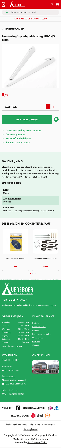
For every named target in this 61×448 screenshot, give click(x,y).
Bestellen (35, 323)
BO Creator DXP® (37, 442)
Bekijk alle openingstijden (12, 346)
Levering (35, 330)
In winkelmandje (27, 119)
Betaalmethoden (39, 327)
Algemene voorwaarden (42, 425)
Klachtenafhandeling (15, 425)
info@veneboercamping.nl (15, 380)
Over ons (36, 342)
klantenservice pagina (47, 305)
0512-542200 (9, 376)
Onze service (37, 338)
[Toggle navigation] (3, 5)
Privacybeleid (30, 429)
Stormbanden (14, 28)
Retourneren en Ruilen (41, 334)
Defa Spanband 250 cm (15, 258)
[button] (52, 5)
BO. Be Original (39, 439)
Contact (35, 345)
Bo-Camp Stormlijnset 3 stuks (46, 258)
